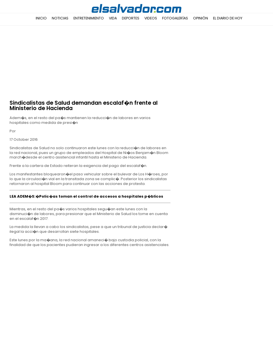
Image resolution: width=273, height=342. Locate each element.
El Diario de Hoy (227, 18)
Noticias (60, 18)
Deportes (130, 18)
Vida (113, 18)
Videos (150, 18)
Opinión (200, 18)
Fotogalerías (175, 18)
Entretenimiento (88, 18)
